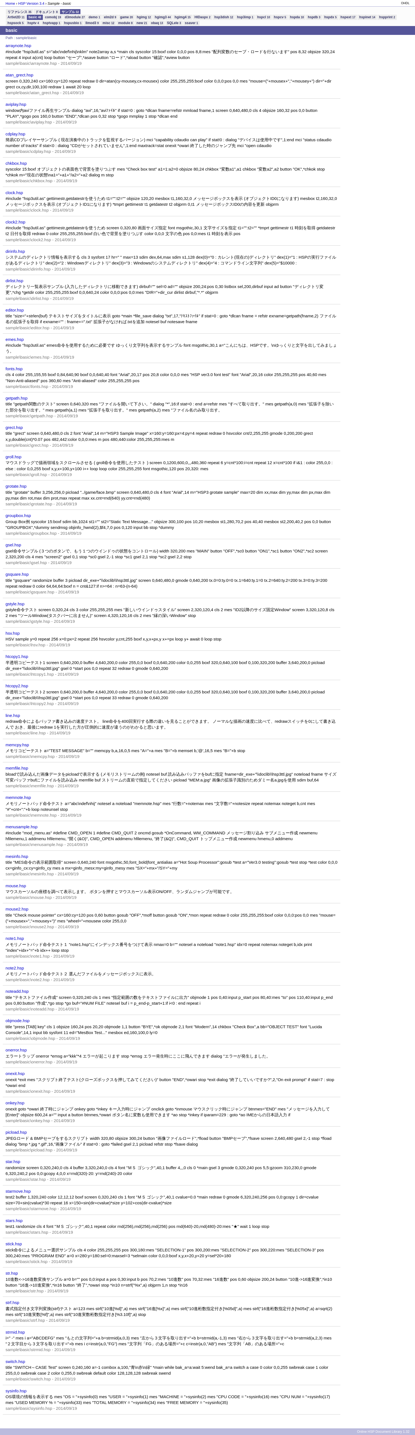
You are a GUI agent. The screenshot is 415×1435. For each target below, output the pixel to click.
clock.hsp (14, 192)
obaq (157, 23)
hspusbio (73, 23)
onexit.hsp (15, 1073)
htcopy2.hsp (17, 685)
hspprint (387, 17)
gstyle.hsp (15, 603)
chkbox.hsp (16, 163)
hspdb (314, 17)
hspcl (263, 17)
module (125, 23)
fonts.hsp (14, 368)
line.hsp (13, 715)
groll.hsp (13, 456)
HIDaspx (202, 17)
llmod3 (92, 23)
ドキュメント (46, 12)
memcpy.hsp (17, 744)
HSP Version (31, 3)
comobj (53, 17)
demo (94, 17)
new (142, 23)
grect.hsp (14, 427)
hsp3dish (223, 17)
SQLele (174, 23)
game (126, 17)
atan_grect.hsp (19, 75)
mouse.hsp (16, 885)
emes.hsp (15, 339)
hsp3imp (245, 17)
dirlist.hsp (14, 280)
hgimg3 (163, 17)
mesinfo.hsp (17, 856)
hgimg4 (183, 17)
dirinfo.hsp (15, 251)
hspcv (280, 17)
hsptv (33, 23)
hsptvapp (51, 23)
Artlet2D (16, 17)
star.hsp (13, 1161)
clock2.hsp (15, 222)
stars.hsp (14, 1220)
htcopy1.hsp (17, 656)
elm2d (110, 17)
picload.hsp (16, 1132)
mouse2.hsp (17, 909)
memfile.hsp (17, 768)
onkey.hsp (15, 1102)
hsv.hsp (13, 633)
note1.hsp (15, 938)
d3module (75, 17)
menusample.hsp (22, 826)
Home (10, 3)
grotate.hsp (16, 486)
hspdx (330, 17)
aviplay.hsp (16, 104)
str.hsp (12, 1273)
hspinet (367, 17)
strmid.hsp (15, 1332)
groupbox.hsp (18, 515)
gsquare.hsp (17, 574)
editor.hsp (15, 310)
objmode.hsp (18, 1020)
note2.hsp (15, 968)
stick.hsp (14, 1243)
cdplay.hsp (15, 134)
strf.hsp (12, 1302)
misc (108, 23)
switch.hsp (15, 1361)
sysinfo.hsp (16, 1390)
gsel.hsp (13, 544)
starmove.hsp (18, 1191)
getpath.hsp (16, 398)
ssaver (191, 23)
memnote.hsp (18, 797)
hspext (348, 17)
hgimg (144, 17)
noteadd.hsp (17, 991)
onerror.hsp (16, 1050)
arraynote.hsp (18, 45)
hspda (297, 17)
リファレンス (19, 12)
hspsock (15, 23)
